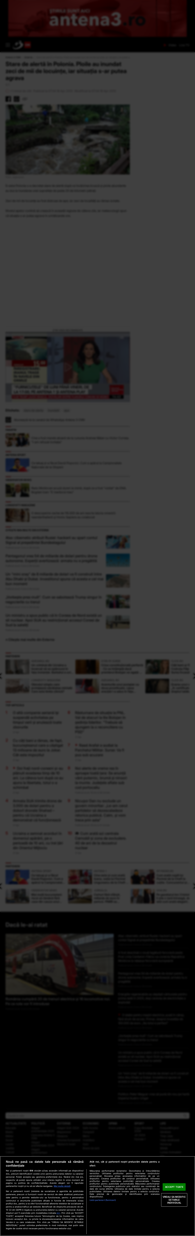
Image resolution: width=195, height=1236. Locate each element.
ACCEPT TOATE (174, 1186)
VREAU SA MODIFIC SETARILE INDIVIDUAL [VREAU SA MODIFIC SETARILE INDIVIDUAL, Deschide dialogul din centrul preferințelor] (174, 1200)
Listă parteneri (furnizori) (103, 1200)
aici (58, 1213)
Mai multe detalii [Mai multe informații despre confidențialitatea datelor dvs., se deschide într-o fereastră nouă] (62, 1186)
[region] (97, 1196)
